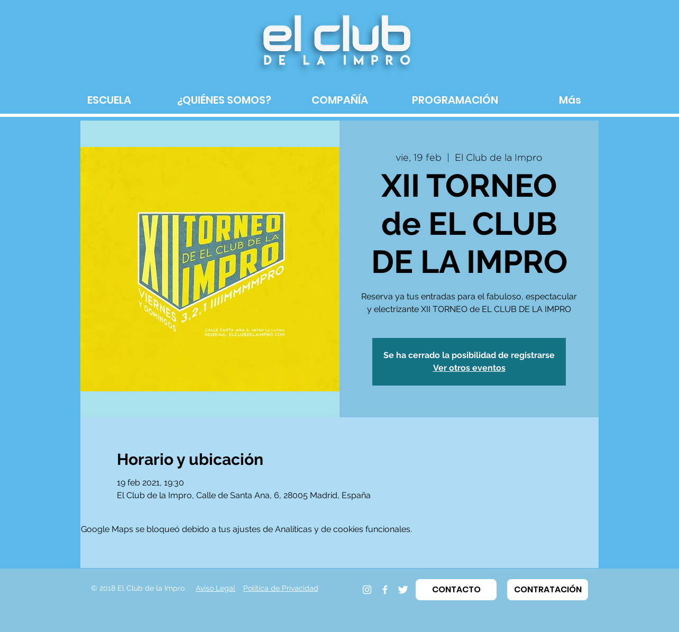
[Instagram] (367, 590)
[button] (456, 589)
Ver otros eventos (469, 368)
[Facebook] (385, 590)
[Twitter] (403, 590)
